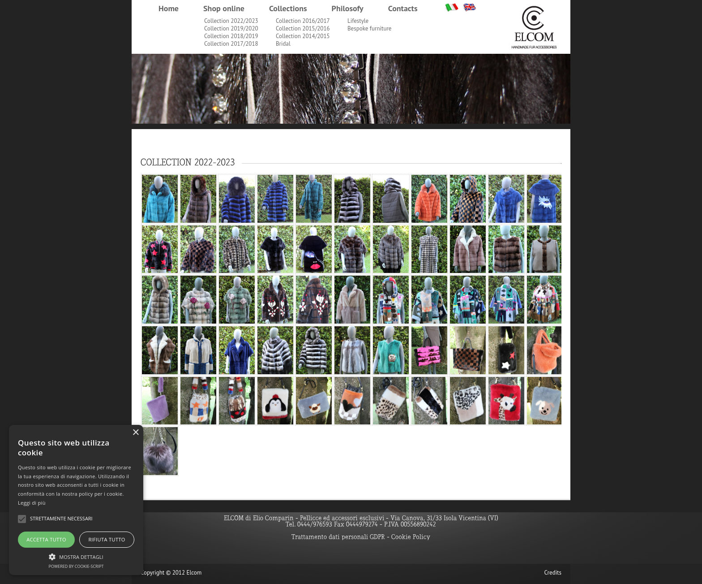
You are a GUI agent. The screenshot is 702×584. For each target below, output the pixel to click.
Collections (288, 8)
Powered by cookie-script (76, 566)
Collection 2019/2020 (231, 28)
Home (168, 8)
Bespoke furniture (369, 28)
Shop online (223, 8)
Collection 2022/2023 (231, 21)
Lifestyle (357, 21)
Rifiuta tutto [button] (106, 539)
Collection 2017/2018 (231, 44)
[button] (76, 555)
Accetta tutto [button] (46, 539)
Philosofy (348, 8)
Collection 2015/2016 (303, 28)
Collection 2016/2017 (303, 21)
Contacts (403, 8)
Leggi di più (32, 502)
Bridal (283, 44)
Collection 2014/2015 (303, 36)
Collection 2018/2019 (231, 36)
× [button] (135, 432)
